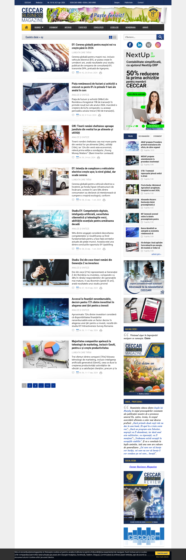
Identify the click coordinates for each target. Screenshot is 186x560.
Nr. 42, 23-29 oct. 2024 (88, 73)
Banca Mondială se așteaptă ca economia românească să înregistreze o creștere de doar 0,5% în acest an (151, 233)
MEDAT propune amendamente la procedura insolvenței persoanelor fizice (150, 160)
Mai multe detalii (162, 557)
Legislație (114, 27)
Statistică (82, 27)
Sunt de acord (162, 553)
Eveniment (53, 27)
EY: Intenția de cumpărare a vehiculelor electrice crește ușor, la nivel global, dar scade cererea (94, 172)
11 (47, 385)
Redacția (39, 2)
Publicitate (129, 2)
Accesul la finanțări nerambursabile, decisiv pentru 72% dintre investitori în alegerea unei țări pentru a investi (93, 302)
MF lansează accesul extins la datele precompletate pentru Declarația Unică (150, 218)
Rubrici (39, 27)
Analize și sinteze (80, 95)
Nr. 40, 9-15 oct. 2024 (87, 115)
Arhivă (145, 27)
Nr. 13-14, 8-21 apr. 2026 (56, 2)
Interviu (68, 27)
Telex (130, 136)
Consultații (98, 27)
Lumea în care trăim (81, 52)
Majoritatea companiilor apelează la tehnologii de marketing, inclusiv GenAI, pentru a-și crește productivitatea (94, 345)
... (41, 385)
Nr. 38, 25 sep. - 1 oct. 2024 (90, 200)
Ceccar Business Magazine (143, 466)
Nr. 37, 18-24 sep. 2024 (88, 288)
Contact (141, 2)
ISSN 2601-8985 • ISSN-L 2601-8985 (83, 2)
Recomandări (144, 136)
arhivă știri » (156, 254)
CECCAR (28, 2)
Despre (116, 2)
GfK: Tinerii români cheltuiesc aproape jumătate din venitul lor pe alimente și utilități (93, 129)
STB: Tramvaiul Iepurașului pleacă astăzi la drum (151, 173)
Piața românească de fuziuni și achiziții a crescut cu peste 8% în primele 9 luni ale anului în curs (94, 87)
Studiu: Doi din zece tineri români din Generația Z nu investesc (92, 261)
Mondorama (131, 27)
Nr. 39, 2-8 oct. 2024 (87, 157)
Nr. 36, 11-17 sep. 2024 (88, 330)
